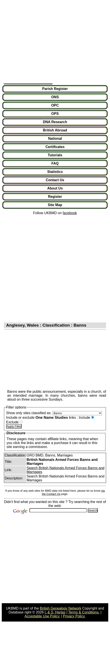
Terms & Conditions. (84, 612)
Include (84, 417)
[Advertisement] (41, 43)
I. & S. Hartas (55, 612)
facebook (70, 213)
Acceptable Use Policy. (42, 616)
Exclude (12, 422)
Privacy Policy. (74, 616)
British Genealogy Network (60, 608)
